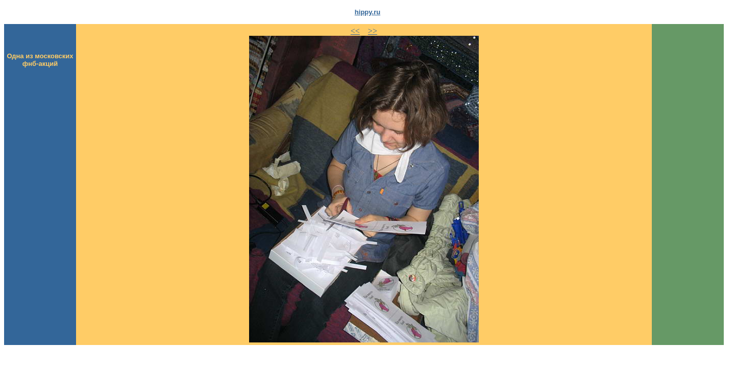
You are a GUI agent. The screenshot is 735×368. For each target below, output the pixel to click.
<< (355, 31)
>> (372, 31)
